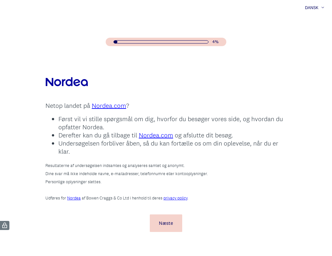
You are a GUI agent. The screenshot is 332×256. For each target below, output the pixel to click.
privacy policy (175, 198)
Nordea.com (109, 105)
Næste (166, 223)
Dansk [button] (311, 8)
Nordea (74, 198)
